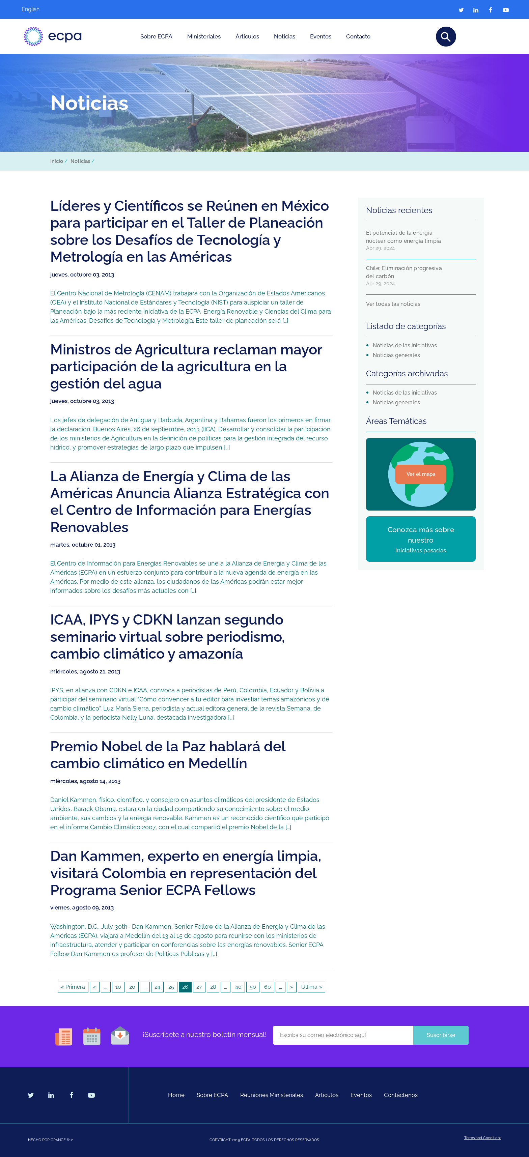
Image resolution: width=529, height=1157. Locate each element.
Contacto (358, 36)
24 (157, 987)
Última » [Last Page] (311, 987)
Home (176, 1095)
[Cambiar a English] (42, 9)
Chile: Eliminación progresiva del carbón (404, 272)
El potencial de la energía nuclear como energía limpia (403, 237)
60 (267, 987)
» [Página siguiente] (291, 987)
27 (199, 987)
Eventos (320, 36)
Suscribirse (441, 1035)
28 (213, 987)
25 (171, 987)
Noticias (284, 36)
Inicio (56, 161)
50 (253, 987)
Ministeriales (204, 36)
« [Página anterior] (94, 987)
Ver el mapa (421, 474)
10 (118, 987)
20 (132, 987)
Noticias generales (396, 355)
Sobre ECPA (156, 36)
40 (238, 987)
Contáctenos (401, 1095)
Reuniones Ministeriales (271, 1095)
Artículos (247, 36)
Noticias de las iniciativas (405, 345)
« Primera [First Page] (73, 987)
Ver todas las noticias (393, 304)
